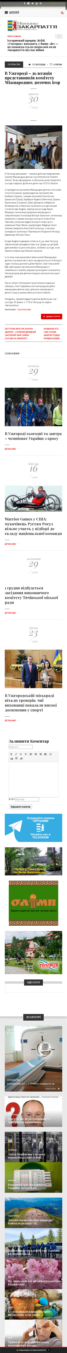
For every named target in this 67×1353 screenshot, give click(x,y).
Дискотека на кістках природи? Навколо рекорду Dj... (31, 1221)
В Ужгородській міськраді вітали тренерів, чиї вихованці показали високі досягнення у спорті (31, 702)
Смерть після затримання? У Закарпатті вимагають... (29, 1120)
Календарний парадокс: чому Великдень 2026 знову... (29, 1313)
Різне (10, 1338)
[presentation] (11, 754)
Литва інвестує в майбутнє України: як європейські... (34, 1252)
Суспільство (24, 309)
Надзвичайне (13, 1216)
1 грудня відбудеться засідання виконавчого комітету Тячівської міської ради (31, 595)
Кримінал (12, 1180)
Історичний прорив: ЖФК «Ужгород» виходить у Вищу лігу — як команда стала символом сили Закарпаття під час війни (32, 45)
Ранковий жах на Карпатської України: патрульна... (30, 1186)
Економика (12, 1150)
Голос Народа (13, 1115)
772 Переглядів (36, 64)
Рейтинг (56, 64)
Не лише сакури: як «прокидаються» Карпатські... (35, 1282)
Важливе (11, 1277)
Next (60, 36)
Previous (57, 36)
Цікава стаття (51, 316)
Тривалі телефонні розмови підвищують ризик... (28, 1343)
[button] (11, 754)
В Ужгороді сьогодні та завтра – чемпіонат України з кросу (33, 436)
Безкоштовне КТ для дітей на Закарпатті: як (31, 1083)
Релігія (10, 1307)
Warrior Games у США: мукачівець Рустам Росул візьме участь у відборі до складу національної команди (33, 526)
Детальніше (12, 449)
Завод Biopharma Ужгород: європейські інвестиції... (27, 1155)
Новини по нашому (15, 1246)
